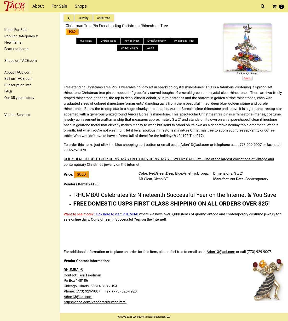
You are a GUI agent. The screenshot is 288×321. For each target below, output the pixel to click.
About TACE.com (17, 72)
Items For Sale (15, 30)
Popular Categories (21, 36)
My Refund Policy (156, 41)
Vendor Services (17, 115)
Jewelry (83, 18)
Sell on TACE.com (18, 78)
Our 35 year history (19, 98)
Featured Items (16, 49)
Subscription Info (18, 85)
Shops (81, 6)
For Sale (59, 6)
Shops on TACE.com (20, 60)
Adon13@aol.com (194, 145)
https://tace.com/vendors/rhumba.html (95, 302)
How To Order (131, 41)
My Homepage (108, 41)
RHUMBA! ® (73, 270)
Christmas (103, 18)
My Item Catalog (129, 47)
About (38, 6)
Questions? (86, 41)
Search (150, 47)
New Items (12, 42)
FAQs (8, 91)
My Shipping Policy (184, 41)
